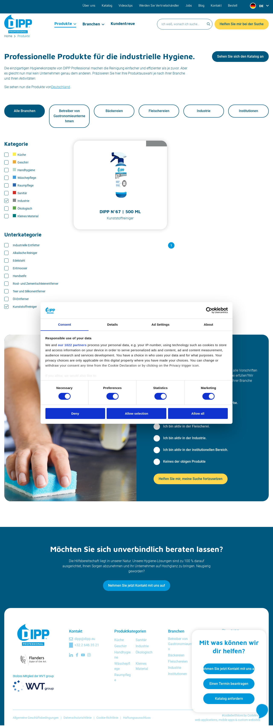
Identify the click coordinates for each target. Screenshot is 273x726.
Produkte (63, 20)
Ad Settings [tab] (160, 324)
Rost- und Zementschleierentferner (35, 284)
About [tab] (208, 324)
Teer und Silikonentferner (29, 291)
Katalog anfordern (227, 697)
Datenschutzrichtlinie (77, 718)
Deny (75, 413)
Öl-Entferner (21, 299)
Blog (202, 5)
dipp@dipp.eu (84, 639)
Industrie (204, 111)
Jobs (189, 5)
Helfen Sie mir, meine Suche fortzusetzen (190, 479)
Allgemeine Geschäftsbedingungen (36, 718)
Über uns (92, 5)
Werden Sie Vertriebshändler (160, 5)
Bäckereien (114, 111)
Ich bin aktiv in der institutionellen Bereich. (195, 450)
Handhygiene (24, 170)
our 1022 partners (72, 345)
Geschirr (21, 163)
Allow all (197, 413)
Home (8, 36)
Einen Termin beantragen (227, 682)
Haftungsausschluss (137, 718)
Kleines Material (25, 216)
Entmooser (20, 268)
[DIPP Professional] (18, 20)
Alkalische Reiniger (25, 253)
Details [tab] (112, 324)
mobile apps (227, 720)
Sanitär (20, 193)
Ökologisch (22, 209)
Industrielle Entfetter (26, 245)
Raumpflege (23, 186)
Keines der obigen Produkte (184, 462)
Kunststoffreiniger (25, 307)
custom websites (249, 720)
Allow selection (136, 413)
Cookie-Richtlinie (107, 718)
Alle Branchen (24, 111)
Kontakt (216, 5)
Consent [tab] (64, 324)
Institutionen (248, 111)
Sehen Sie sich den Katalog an (240, 56)
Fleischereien (159, 111)
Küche (19, 155)
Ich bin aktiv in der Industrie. (184, 438)
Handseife (19, 276)
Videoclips (128, 5)
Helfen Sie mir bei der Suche (242, 20)
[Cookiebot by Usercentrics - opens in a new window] (209, 310)
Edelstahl (19, 261)
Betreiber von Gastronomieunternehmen (69, 116)
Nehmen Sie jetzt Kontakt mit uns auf (136, 586)
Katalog (110, 5)
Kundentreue (123, 20)
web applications (206, 720)
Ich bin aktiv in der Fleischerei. (186, 427)
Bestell (232, 5)
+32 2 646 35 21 (86, 645)
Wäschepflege (24, 178)
